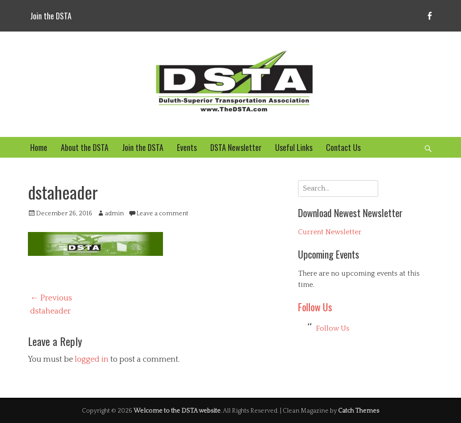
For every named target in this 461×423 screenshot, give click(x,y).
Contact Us (343, 147)
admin (114, 213)
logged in (91, 359)
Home (38, 147)
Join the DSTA (51, 16)
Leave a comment (162, 213)
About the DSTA (84, 147)
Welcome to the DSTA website (177, 410)
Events (187, 147)
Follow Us (315, 307)
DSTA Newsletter (236, 147)
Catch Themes (358, 410)
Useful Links (293, 147)
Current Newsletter (330, 232)
